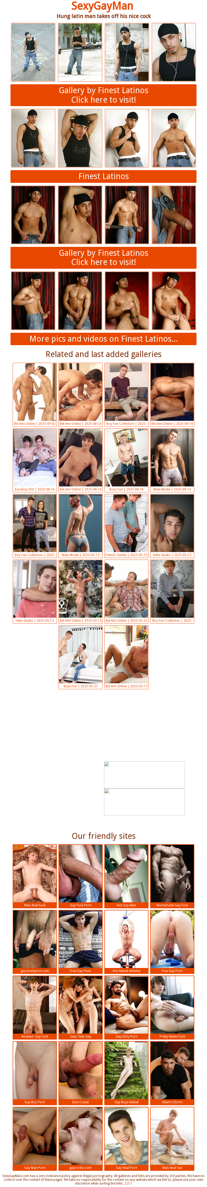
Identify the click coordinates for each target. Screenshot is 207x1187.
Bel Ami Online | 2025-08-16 (172, 394)
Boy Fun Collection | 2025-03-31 (172, 592)
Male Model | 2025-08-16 (172, 460)
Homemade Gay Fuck (172, 876)
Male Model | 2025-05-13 (80, 526)
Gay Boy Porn (34, 1073)
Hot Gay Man (126, 876)
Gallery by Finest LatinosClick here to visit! (103, 95)
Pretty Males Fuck (172, 1007)
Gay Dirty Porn (126, 1007)
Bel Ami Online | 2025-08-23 (80, 394)
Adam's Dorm (172, 1073)
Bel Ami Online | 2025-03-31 (126, 591)
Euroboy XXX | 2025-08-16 (34, 460)
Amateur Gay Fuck (34, 1007)
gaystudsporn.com (34, 941)
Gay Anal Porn (126, 1138)
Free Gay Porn (80, 941)
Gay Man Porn (34, 1138)
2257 (128, 1183)
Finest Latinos (103, 176)
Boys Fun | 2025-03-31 (80, 657)
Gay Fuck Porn (80, 876)
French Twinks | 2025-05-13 (126, 526)
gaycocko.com (80, 1138)
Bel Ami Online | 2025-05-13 (80, 591)
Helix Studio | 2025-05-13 (172, 526)
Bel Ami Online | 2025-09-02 (34, 394)
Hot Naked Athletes (126, 941)
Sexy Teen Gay (80, 1007)
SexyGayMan (102, 6)
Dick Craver (80, 1073)
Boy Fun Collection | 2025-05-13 (34, 526)
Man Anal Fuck (34, 876)
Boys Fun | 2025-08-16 (126, 460)
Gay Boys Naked (126, 1073)
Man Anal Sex (172, 1138)
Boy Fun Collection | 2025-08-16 (126, 395)
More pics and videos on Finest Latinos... (103, 339)
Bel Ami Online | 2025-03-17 (126, 657)
